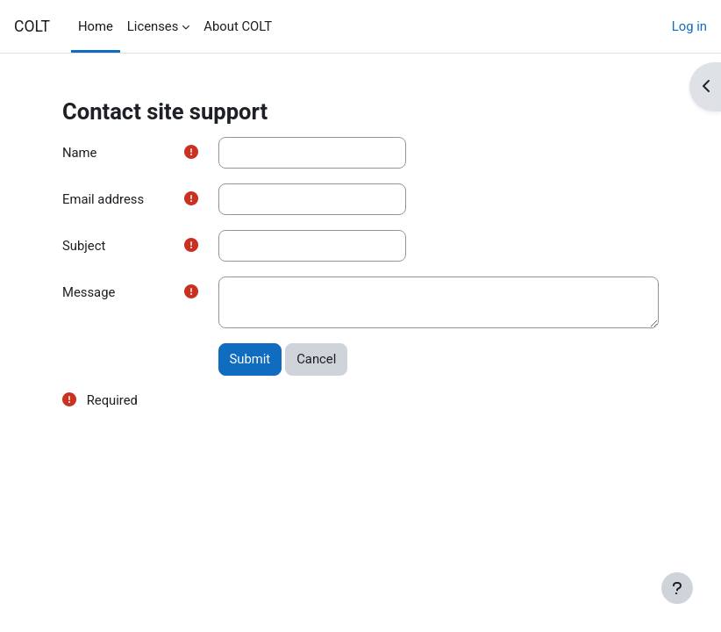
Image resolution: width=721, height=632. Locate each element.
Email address (103, 199)
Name (79, 153)
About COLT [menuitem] (237, 26)
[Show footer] (677, 588)
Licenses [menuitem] (153, 26)
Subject (83, 246)
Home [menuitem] (95, 26)
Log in (689, 26)
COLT (32, 26)
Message (88, 292)
